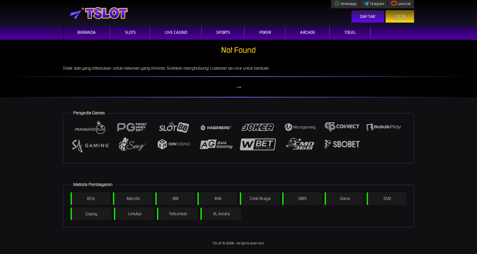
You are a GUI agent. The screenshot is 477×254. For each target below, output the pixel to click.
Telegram (373, 4)
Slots (130, 32)
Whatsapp (345, 4)
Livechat (401, 4)
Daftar (368, 16)
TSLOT (218, 243)
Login (400, 16)
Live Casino (176, 32)
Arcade (307, 32)
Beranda (87, 32)
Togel (350, 32)
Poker (265, 32)
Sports (223, 32)
